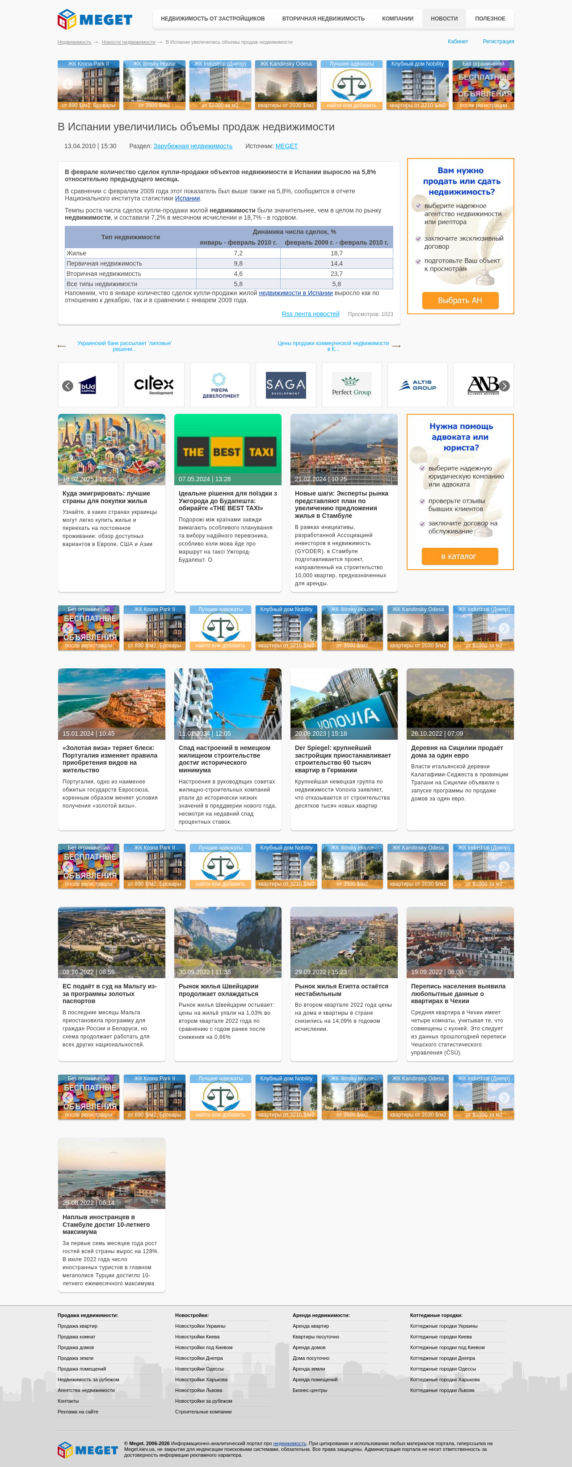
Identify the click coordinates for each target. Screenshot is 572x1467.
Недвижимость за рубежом (88, 1379)
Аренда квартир (311, 1326)
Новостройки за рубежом (203, 1401)
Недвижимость (75, 42)
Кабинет (458, 41)
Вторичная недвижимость (323, 19)
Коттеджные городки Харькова (445, 1379)
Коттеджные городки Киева (441, 1336)
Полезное (490, 19)
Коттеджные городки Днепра (442, 1358)
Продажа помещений (82, 1368)
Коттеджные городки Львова (442, 1390)
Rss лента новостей (311, 313)
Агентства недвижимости (86, 1390)
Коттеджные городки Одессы (443, 1368)
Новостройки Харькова (201, 1379)
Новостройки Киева (197, 1336)
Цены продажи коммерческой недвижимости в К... (333, 346)
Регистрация (498, 41)
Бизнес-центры (310, 1390)
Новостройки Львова (198, 1390)
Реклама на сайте (78, 1411)
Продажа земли (75, 1358)
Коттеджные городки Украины (444, 1326)
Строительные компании (203, 1411)
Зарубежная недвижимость (192, 146)
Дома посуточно (311, 1358)
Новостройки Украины (200, 1326)
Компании (397, 19)
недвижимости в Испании (295, 292)
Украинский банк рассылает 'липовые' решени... (124, 346)
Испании (187, 198)
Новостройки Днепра (199, 1358)
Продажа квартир (77, 1326)
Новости (444, 19)
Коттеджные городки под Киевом (447, 1347)
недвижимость (289, 1443)
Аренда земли (309, 1368)
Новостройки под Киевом (203, 1347)
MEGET (287, 146)
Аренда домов (309, 1347)
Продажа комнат (77, 1336)
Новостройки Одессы (199, 1368)
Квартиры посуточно (316, 1336)
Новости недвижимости (129, 42)
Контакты (68, 1401)
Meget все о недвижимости (88, 1450)
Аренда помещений (315, 1379)
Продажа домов (76, 1347)
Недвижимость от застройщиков (213, 19)
